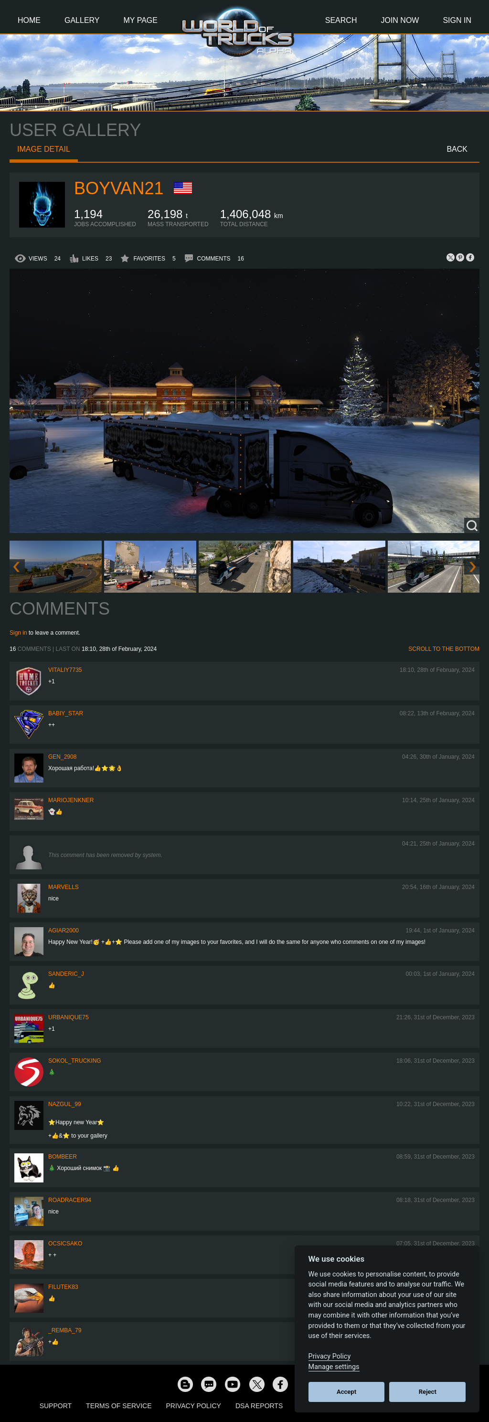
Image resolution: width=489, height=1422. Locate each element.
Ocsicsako (65, 1243)
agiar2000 (63, 930)
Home (29, 20)
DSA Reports (259, 1406)
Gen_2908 (62, 756)
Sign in (18, 632)
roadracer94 (69, 1200)
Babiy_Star (65, 713)
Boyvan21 (118, 188)
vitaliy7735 (65, 670)
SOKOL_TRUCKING (74, 1060)
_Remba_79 (64, 1330)
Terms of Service (118, 1406)
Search (341, 20)
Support (56, 1406)
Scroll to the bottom (443, 649)
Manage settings (334, 1367)
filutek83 (63, 1287)
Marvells (63, 887)
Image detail (43, 149)
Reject (427, 1391)
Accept (346, 1391)
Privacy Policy (193, 1406)
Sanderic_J (66, 974)
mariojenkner (71, 800)
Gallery (82, 20)
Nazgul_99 (64, 1104)
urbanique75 (68, 1017)
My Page (141, 20)
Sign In (457, 20)
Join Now (400, 20)
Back (457, 149)
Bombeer (62, 1156)
